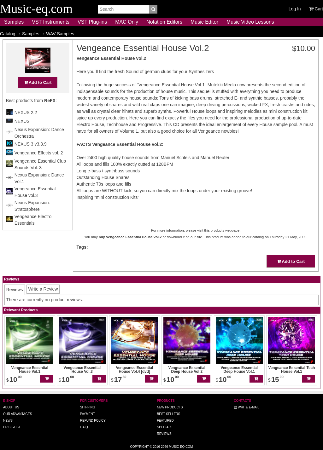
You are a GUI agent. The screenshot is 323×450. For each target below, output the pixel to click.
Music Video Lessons (250, 22)
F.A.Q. (84, 427)
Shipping (87, 407)
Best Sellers (168, 414)
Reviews (164, 434)
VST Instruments (50, 22)
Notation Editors (164, 22)
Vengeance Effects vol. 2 (39, 165)
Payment (87, 414)
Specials (164, 427)
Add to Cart (38, 94)
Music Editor (204, 22)
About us (11, 407)
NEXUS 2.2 (26, 124)
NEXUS (22, 133)
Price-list (12, 427)
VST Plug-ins (92, 22)
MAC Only (126, 22)
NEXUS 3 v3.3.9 (31, 156)
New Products (170, 407)
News (8, 420)
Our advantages (17, 414)
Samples (14, 22)
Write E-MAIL (246, 407)
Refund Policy (93, 420)
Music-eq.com (181, 446)
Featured (165, 420)
